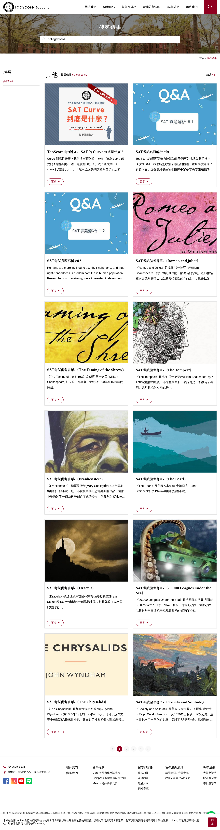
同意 (212, 822)
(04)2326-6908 (16, 766)
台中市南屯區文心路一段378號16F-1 (29, 772)
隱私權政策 (117, 820)
